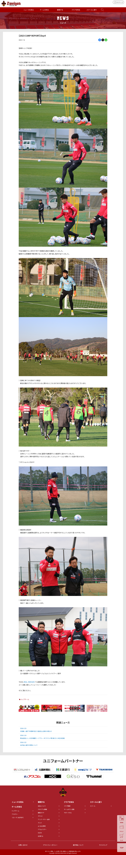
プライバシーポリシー (50, 845)
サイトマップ (103, 845)
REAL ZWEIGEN (29, 682)
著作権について (78, 845)
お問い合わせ (22, 845)
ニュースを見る (29, 10)
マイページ (118, 2)
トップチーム (25, 699)
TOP (121, 847)
